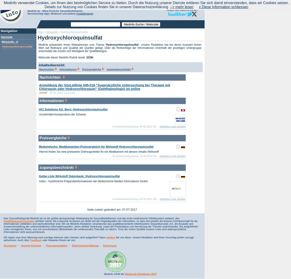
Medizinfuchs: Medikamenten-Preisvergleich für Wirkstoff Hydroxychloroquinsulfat (96, 146)
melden (110, 237)
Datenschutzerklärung (85, 245)
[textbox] (95, 24)
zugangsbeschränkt (120, 69)
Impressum (110, 245)
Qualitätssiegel (84, 13)
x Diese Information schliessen (223, 7)
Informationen (70, 69)
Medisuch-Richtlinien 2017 (141, 274)
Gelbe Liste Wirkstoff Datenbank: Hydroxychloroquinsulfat (79, 176)
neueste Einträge (31, 245)
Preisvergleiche (93, 69)
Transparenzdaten (57, 245)
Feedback (36, 240)
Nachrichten (48, 69)
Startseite (7, 37)
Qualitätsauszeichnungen (19, 221)
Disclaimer (10, 245)
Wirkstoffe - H (10, 41)
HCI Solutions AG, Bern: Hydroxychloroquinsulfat (73, 109)
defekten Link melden (173, 126)
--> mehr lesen (181, 7)
